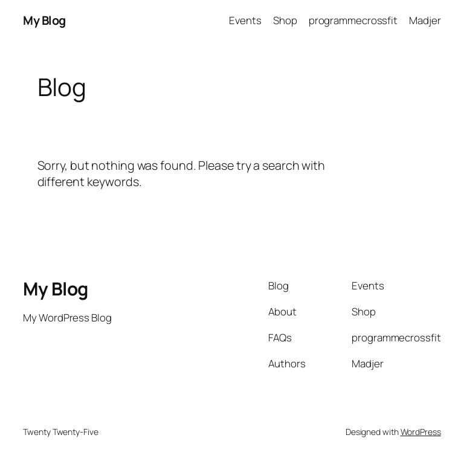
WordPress (421, 431)
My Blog (44, 20)
